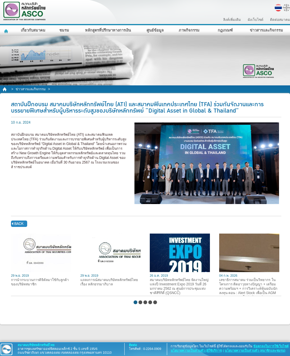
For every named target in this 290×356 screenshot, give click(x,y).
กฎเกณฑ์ (225, 30)
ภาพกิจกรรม (189, 30)
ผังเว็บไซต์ (255, 20)
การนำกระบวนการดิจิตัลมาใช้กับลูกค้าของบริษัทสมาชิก (41, 260)
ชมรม (64, 30)
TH (278, 7)
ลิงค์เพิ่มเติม (232, 20)
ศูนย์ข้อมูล (155, 30)
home (5, 89)
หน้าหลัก (7, 30)
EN (286, 7)
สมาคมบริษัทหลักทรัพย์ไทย (39, 11)
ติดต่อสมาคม (280, 20)
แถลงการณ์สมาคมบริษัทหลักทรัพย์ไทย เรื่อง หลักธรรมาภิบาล (110, 260)
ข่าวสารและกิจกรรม (266, 30)
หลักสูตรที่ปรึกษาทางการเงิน (108, 30)
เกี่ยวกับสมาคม (33, 30)
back (19, 224)
